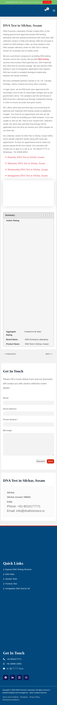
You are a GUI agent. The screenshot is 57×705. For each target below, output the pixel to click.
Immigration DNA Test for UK (17, 588)
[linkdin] (12, 677)
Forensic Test (11, 584)
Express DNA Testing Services (18, 569)
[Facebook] (5, 677)
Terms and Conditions (11, 697)
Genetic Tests (11, 579)
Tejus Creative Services (38, 693)
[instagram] (26, 677)
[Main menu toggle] (54, 10)
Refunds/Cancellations (11, 700)
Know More (47, 2)
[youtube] (19, 677)
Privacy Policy (34, 697)
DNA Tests (9, 574)
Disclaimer (24, 697)
